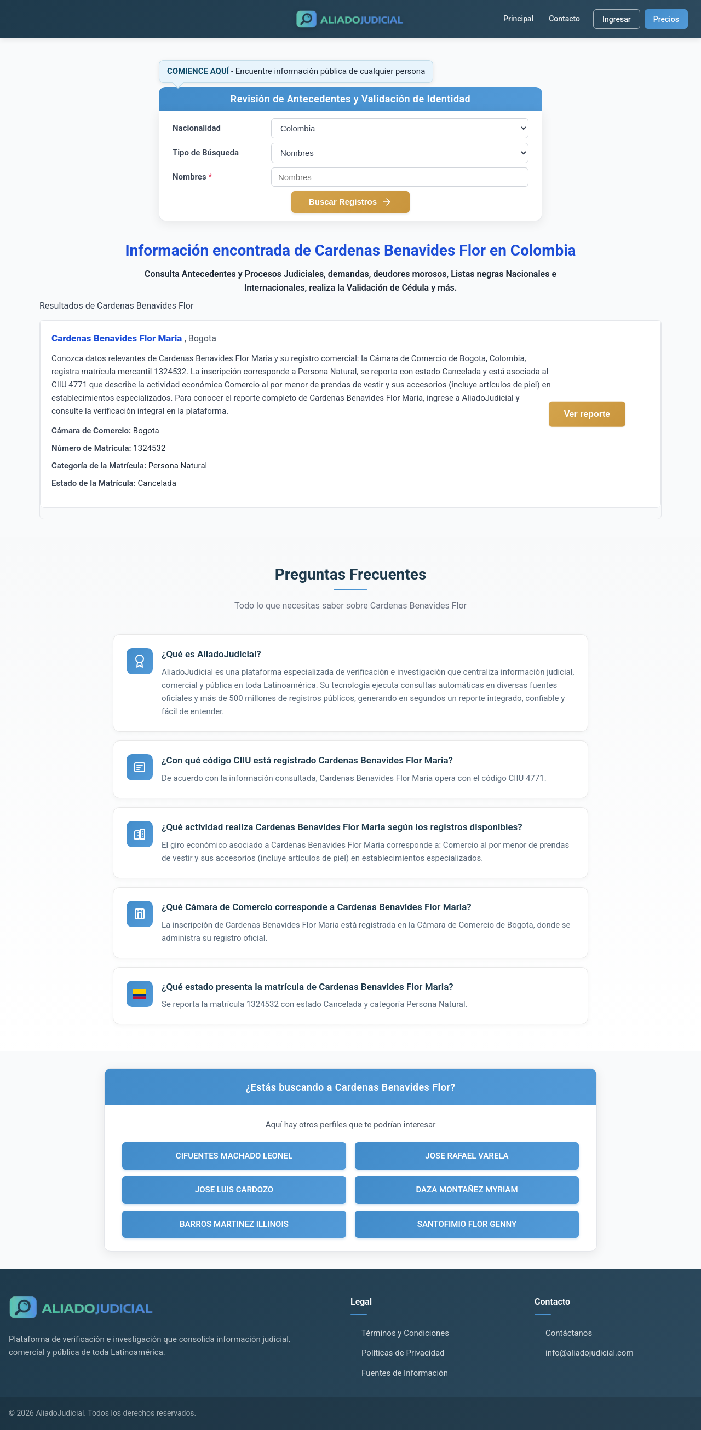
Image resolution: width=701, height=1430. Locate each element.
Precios (666, 19)
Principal (518, 18)
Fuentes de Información (404, 1373)
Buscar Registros (350, 201)
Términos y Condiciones (405, 1333)
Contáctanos (568, 1333)
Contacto (564, 18)
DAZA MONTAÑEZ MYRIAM (467, 1190)
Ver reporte (587, 413)
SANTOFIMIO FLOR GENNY (466, 1224)
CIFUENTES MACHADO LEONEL (234, 1156)
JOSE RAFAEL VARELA (466, 1156)
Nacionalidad (197, 128)
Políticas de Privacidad (403, 1353)
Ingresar (616, 19)
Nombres (192, 177)
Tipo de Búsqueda (206, 153)
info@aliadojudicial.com (589, 1353)
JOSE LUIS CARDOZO (234, 1190)
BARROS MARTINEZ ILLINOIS (234, 1224)
